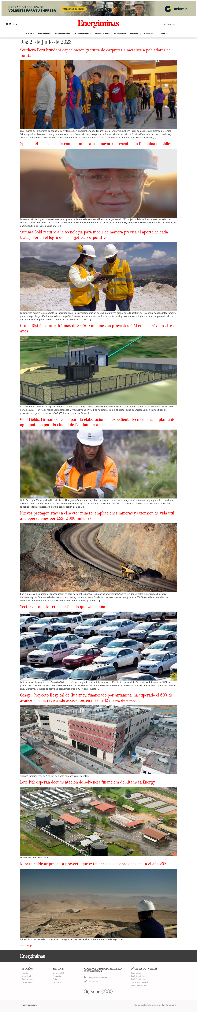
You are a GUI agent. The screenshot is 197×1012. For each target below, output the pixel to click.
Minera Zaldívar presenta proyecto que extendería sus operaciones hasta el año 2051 (93, 863)
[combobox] (178, 24)
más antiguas (27, 945)
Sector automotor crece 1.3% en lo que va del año (62, 606)
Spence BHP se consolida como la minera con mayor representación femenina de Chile (95, 143)
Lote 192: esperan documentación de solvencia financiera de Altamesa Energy (87, 782)
